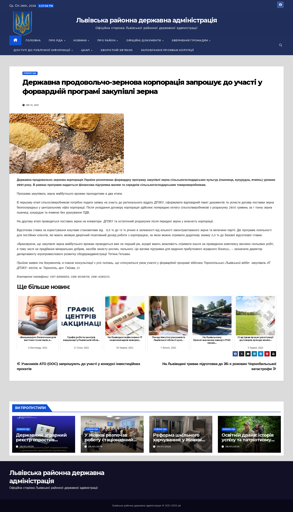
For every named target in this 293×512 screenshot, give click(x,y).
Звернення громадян (190, 40)
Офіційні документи (144, 40)
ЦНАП (86, 50)
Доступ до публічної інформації (42, 50)
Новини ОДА (30, 73)
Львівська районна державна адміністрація (146, 20)
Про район (106, 40)
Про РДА (56, 40)
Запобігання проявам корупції (167, 50)
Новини (80, 40)
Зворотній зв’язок (117, 50)
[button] (280, 45)
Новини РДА (23, 429)
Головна (33, 40)
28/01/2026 (27, 446)
